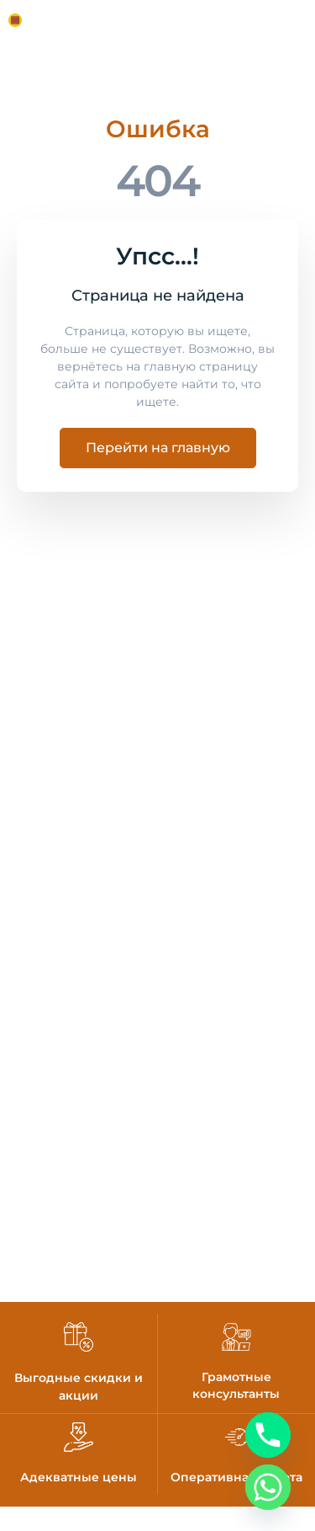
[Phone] (268, 1435)
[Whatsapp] (268, 1487)
